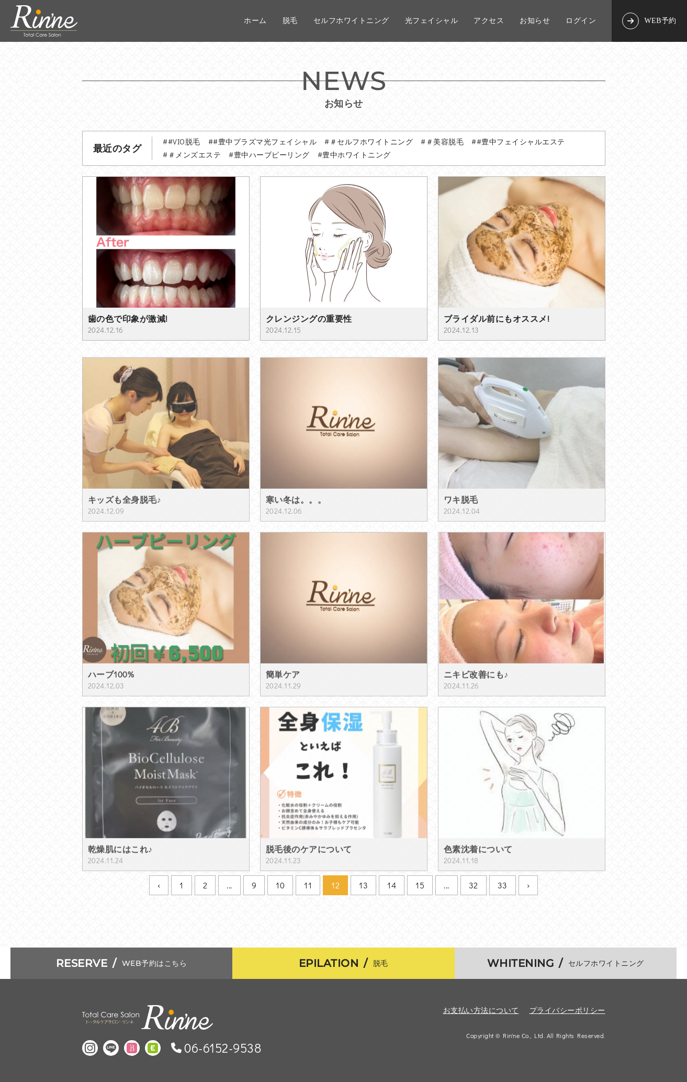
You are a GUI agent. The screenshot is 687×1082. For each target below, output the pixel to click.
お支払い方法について (481, 1010)
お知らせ (535, 21)
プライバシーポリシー (567, 1010)
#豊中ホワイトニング (354, 155)
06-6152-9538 (222, 1048)
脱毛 (290, 21)
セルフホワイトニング (351, 21)
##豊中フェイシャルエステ (518, 141)
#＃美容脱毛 (442, 141)
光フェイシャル (431, 21)
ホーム (255, 21)
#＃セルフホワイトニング (368, 141)
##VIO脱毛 (181, 141)
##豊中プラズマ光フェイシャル (262, 141)
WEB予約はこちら (121, 963)
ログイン (581, 21)
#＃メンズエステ (192, 155)
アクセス (489, 21)
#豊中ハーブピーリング (269, 155)
